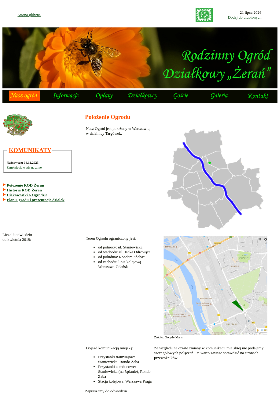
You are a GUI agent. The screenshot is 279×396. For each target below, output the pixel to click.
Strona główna (29, 14)
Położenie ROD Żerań (25, 185)
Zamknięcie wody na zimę (24, 167)
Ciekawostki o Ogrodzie (27, 195)
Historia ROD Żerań (24, 190)
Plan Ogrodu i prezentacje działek (35, 200)
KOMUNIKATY (30, 150)
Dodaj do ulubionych (245, 17)
